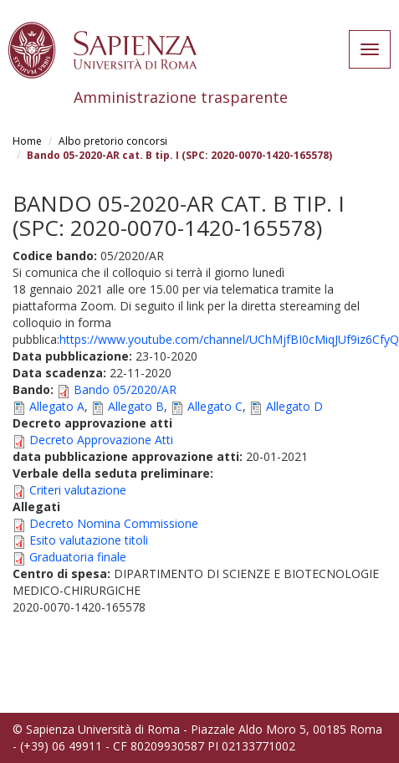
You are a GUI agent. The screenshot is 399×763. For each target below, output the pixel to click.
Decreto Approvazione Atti (101, 440)
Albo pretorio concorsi (113, 141)
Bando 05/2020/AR (125, 389)
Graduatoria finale (77, 557)
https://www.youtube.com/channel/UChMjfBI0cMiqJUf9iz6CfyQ (229, 339)
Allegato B (136, 406)
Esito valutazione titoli (88, 540)
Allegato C (215, 406)
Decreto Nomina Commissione (113, 523)
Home (27, 141)
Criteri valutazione (77, 490)
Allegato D (294, 406)
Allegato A (56, 406)
